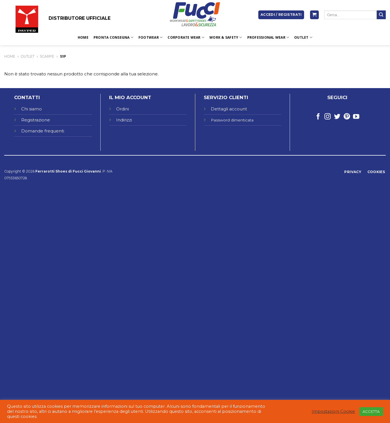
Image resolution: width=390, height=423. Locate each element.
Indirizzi (124, 120)
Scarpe (47, 56)
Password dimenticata (232, 120)
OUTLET (303, 37)
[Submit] (381, 14)
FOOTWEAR (150, 37)
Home (83, 37)
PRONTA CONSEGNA (113, 37)
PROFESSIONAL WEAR (268, 37)
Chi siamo (31, 109)
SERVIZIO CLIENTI (226, 97)
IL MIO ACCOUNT (130, 97)
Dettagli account (229, 109)
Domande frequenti (43, 131)
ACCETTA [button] (371, 411)
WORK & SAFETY (225, 37)
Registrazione (35, 120)
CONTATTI (27, 97)
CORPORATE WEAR (186, 37)
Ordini (122, 109)
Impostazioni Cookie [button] (333, 411)
